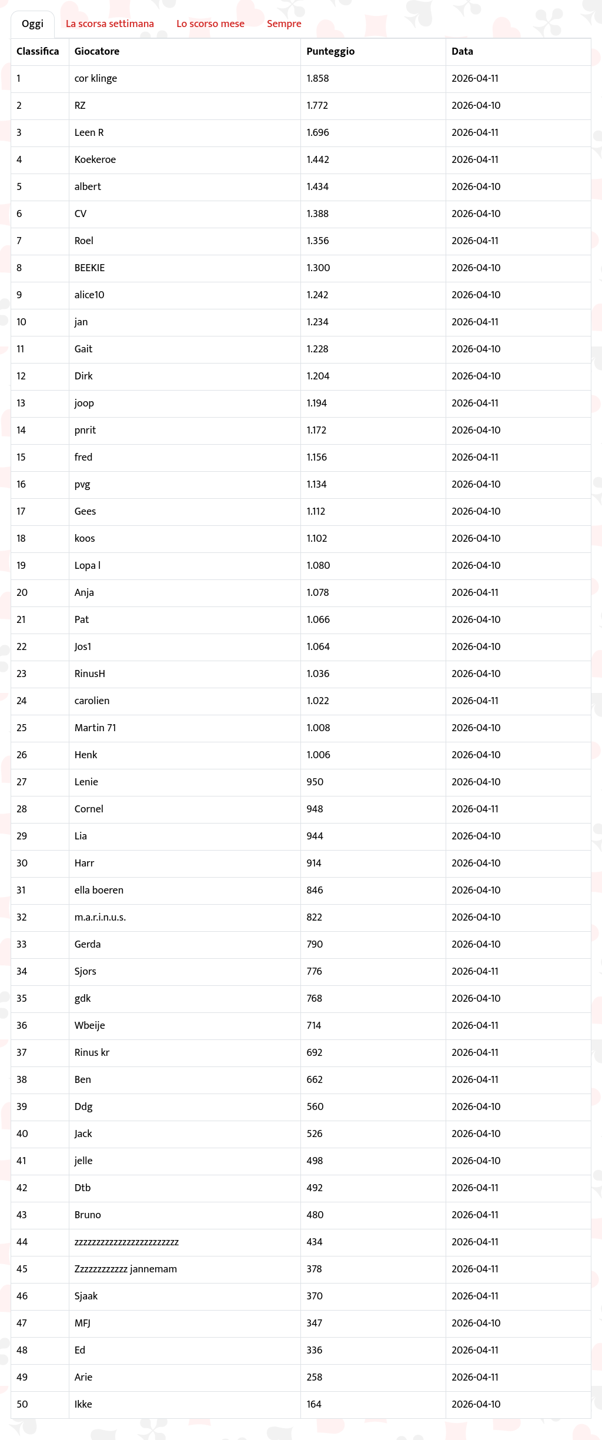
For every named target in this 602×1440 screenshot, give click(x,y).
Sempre (284, 24)
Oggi (33, 24)
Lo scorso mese (210, 24)
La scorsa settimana (110, 24)
